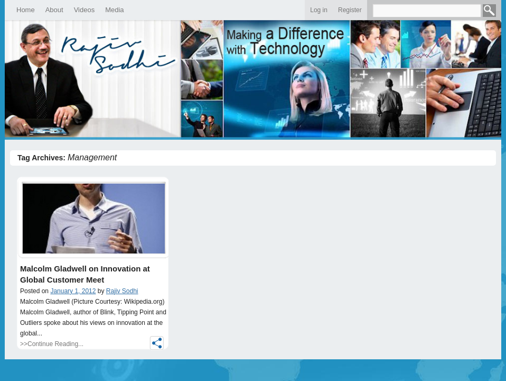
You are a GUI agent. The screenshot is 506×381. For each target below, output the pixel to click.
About (54, 10)
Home (25, 10)
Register (350, 10)
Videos (84, 10)
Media (114, 10)
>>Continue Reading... (51, 344)
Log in (318, 10)
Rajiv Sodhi (122, 291)
